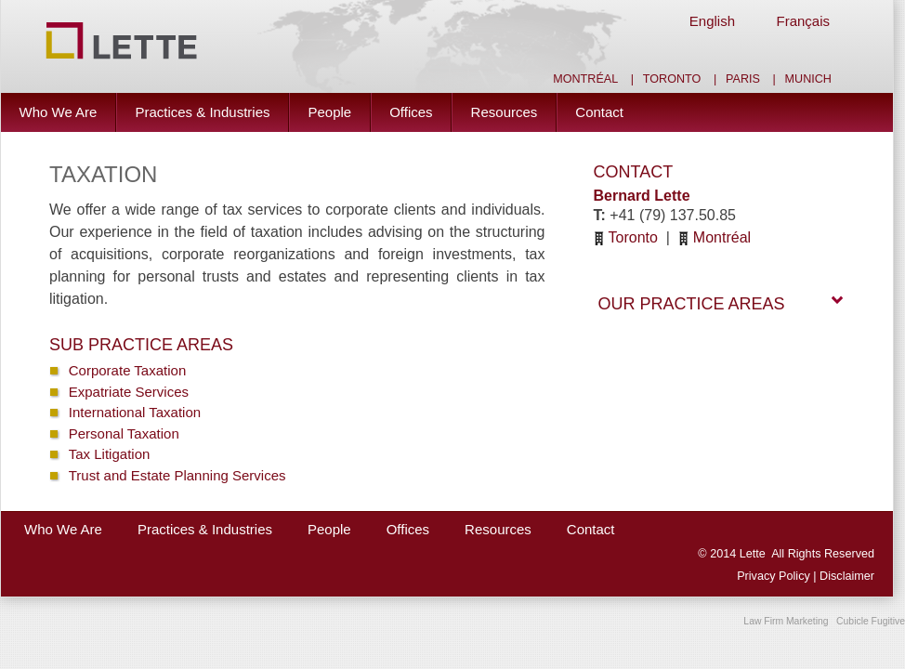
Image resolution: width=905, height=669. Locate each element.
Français (803, 21)
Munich (808, 78)
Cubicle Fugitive (870, 621)
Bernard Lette (642, 195)
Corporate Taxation (127, 370)
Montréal (585, 78)
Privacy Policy (775, 576)
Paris (743, 78)
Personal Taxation (124, 433)
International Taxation (135, 412)
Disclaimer (847, 576)
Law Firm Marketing (785, 621)
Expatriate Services (129, 392)
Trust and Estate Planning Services (177, 475)
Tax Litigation (110, 454)
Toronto (672, 78)
